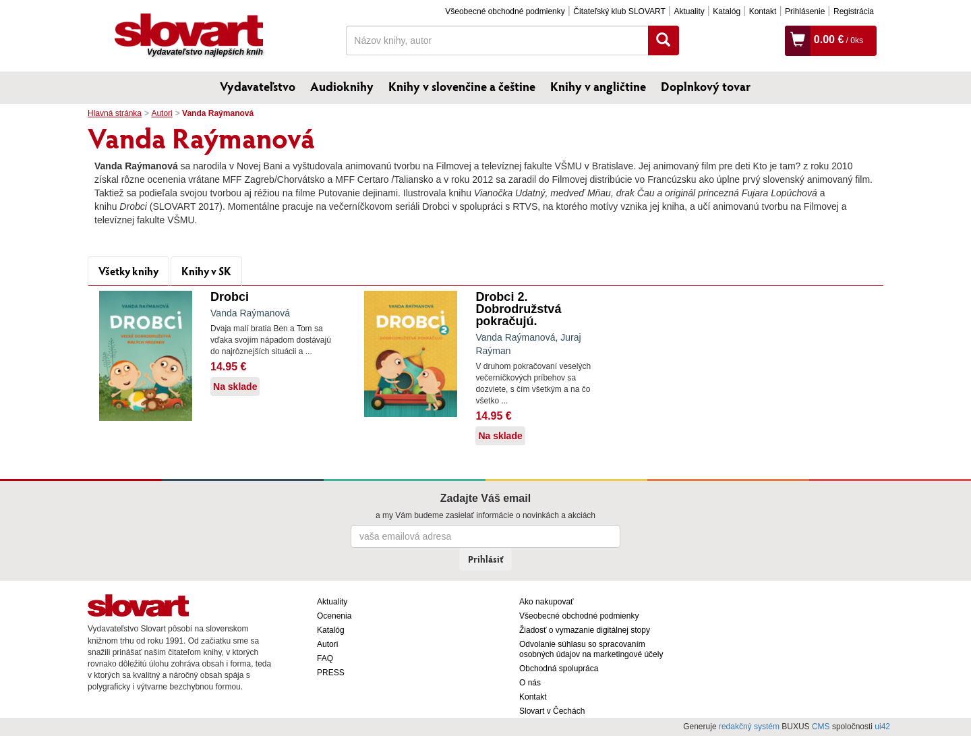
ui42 (882, 726)
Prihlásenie (805, 11)
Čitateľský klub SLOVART (619, 11)
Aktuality (689, 11)
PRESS (331, 672)
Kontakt (763, 11)
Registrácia (853, 11)
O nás (530, 682)
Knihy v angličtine (598, 86)
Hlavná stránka (115, 113)
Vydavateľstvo (257, 86)
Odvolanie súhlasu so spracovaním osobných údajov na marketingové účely (591, 649)
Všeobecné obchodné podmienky (504, 11)
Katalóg (726, 11)
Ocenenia (334, 616)
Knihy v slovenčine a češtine (461, 86)
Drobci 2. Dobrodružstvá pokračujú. (518, 309)
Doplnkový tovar (706, 86)
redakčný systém (749, 726)
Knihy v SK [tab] (206, 271)
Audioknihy (342, 86)
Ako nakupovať (546, 601)
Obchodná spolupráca (558, 668)
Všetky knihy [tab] (128, 271)
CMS (821, 726)
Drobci (229, 297)
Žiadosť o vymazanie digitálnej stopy (584, 630)
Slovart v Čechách (552, 711)
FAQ (325, 658)
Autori (161, 113)
